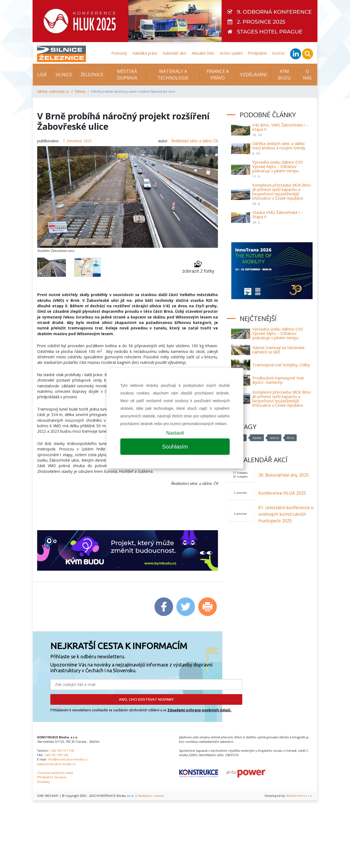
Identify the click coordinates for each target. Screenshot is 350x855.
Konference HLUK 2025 (282, 493)
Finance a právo (217, 74)
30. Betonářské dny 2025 (283, 475)
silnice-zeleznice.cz (53, 91)
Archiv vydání (231, 53)
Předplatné (257, 53)
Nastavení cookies (151, 796)
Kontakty (43, 782)
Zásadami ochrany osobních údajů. (199, 709)
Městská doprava (127, 74)
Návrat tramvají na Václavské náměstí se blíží (278, 350)
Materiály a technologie (173, 74)
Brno (290, 438)
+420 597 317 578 (62, 750)
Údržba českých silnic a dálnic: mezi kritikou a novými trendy (279, 146)
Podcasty (119, 53)
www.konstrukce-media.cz (56, 764)
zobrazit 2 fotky (198, 267)
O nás (307, 74)
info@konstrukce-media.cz (68, 759)
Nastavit (175, 433)
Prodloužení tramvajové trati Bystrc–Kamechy (278, 380)
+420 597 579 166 (56, 755)
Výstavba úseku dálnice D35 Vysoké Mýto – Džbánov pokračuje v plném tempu (277, 166)
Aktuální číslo (203, 53)
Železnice (92, 75)
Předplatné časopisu (51, 777)
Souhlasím (175, 447)
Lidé (42, 75)
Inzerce (278, 53)
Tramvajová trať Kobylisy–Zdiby (281, 364)
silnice (274, 438)
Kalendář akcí (174, 53)
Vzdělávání (253, 75)
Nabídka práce (145, 53)
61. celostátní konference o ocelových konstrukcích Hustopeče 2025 (286, 514)
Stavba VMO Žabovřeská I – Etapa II (277, 214)
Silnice (64, 75)
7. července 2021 (77, 140)
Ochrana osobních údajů (55, 773)
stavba (256, 438)
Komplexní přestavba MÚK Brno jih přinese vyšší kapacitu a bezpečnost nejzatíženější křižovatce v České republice (281, 191)
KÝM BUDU (284, 74)
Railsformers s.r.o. (299, 796)
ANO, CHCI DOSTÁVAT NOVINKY (146, 699)
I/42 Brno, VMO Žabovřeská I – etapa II (280, 127)
